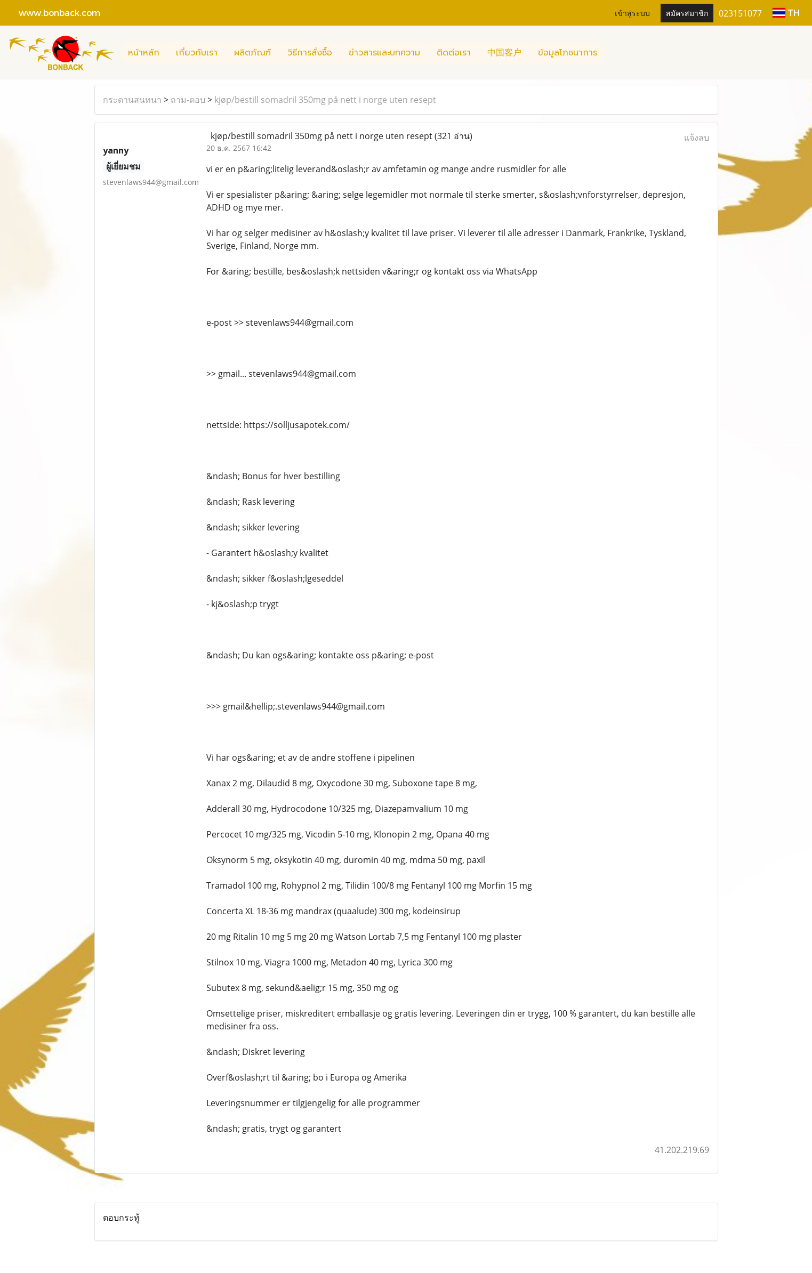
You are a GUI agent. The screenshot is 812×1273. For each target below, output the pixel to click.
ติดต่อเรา (454, 52)
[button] (614, 53)
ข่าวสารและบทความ (384, 52)
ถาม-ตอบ (188, 100)
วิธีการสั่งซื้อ (309, 52)
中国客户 (504, 52)
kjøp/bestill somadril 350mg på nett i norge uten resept (325, 100)
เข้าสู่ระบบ (632, 12)
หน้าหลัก (143, 52)
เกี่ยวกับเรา (197, 52)
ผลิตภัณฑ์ (252, 52)
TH (786, 12)
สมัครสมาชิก (687, 12)
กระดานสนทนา (132, 100)
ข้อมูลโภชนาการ (567, 52)
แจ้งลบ (696, 137)
